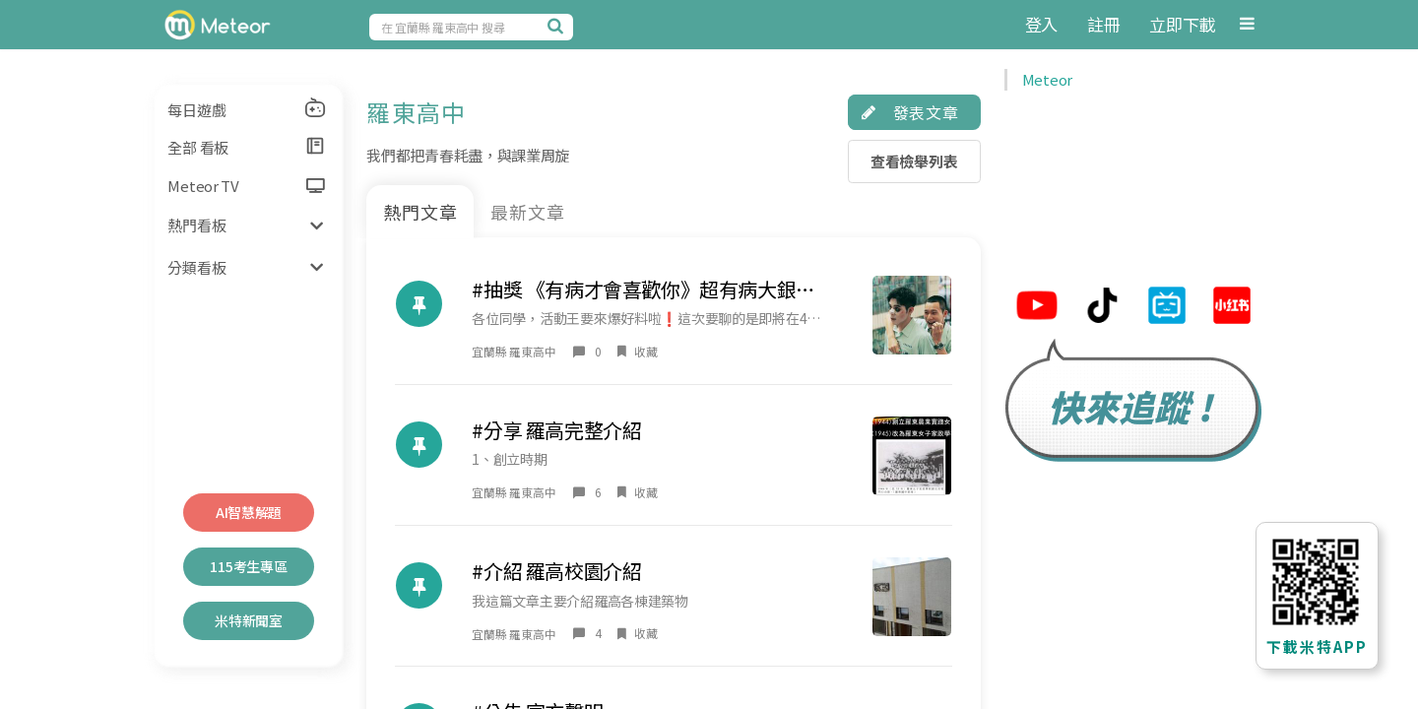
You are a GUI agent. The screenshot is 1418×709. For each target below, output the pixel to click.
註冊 (1103, 24)
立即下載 (1182, 24)
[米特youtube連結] (1037, 308)
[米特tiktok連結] (1102, 308)
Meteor (1047, 79)
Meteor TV (245, 185)
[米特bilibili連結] (1167, 308)
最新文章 (527, 212)
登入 (1041, 24)
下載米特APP (1317, 646)
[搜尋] (558, 25)
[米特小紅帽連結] (1232, 308)
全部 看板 (246, 147)
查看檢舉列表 (913, 161)
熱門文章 (420, 212)
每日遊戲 (246, 108)
